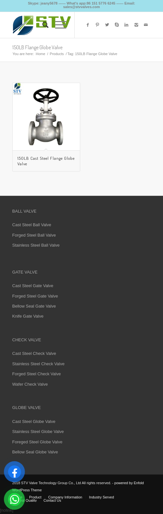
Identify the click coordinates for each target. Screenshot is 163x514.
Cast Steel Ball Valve (31, 224)
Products (57, 54)
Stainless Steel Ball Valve (36, 245)
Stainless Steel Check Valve (38, 363)
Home (40, 54)
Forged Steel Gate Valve (35, 296)
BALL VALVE (24, 211)
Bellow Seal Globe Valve (35, 452)
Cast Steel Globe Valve (33, 421)
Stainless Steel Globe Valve (38, 431)
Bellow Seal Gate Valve (34, 306)
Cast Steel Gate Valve (32, 285)
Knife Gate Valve (28, 316)
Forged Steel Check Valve (36, 373)
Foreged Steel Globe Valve (37, 441)
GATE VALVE (25, 272)
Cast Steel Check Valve (34, 353)
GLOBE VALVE (26, 407)
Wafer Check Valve (30, 384)
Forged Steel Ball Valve (34, 235)
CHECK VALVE (26, 339)
